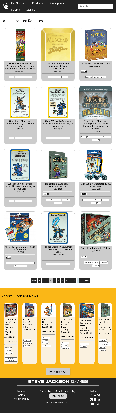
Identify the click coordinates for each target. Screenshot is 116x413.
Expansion (65, 200)
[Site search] (96, 6)
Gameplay (56, 3)
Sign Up (58, 396)
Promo (11, 77)
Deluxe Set (103, 262)
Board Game (9, 353)
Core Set (89, 77)
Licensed (18, 77)
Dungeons (102, 350)
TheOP (65, 77)
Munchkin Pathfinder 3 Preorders (105, 323)
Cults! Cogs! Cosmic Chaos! (27, 323)
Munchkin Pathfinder (54, 200)
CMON (7, 356)
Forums (15, 9)
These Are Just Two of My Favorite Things (67, 324)
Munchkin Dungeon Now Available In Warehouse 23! (10, 327)
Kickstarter (90, 137)
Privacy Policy (21, 398)
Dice (98, 203)
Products (37, 3)
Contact (21, 395)
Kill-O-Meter (30, 263)
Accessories (87, 200)
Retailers (30, 9)
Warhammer (27, 77)
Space (93, 203)
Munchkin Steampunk (103, 137)
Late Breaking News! (47, 322)
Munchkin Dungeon (10, 359)
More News (58, 372)
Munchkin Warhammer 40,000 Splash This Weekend (87, 325)
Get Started (18, 3)
